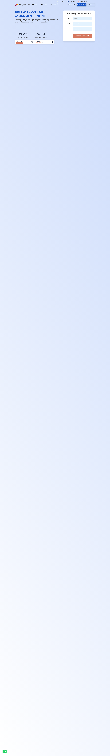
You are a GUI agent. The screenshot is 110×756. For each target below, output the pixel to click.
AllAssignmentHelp (22, 5)
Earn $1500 (71, 4)
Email (67, 18)
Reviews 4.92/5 (81, 4)
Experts (53, 4)
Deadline (68, 29)
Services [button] (35, 4)
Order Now (91, 4)
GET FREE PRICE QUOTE (82, 35)
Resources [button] (44, 4)
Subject (68, 23)
